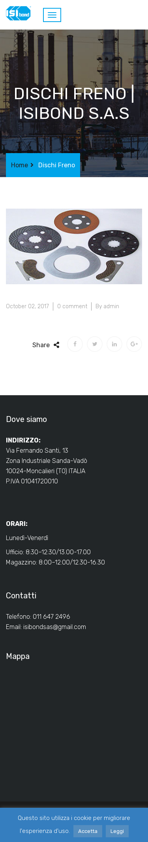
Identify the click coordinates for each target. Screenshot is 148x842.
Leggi (117, 831)
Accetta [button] (87, 831)
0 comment (72, 306)
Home (19, 165)
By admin (107, 306)
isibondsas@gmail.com (54, 627)
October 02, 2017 (27, 306)
